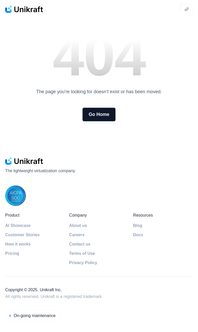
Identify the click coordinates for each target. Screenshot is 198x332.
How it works (18, 244)
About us (78, 225)
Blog (137, 225)
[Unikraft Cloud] (33, 316)
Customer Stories (22, 235)
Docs (138, 235)
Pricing (12, 253)
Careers (77, 235)
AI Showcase (18, 225)
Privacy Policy (83, 262)
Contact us (79, 244)
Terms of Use (82, 253)
